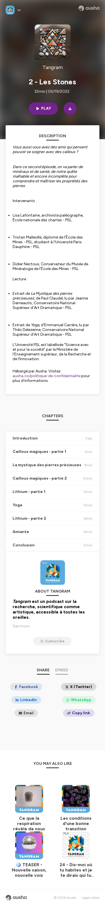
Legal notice (90, 898)
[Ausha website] (88, 8)
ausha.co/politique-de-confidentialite (46, 376)
